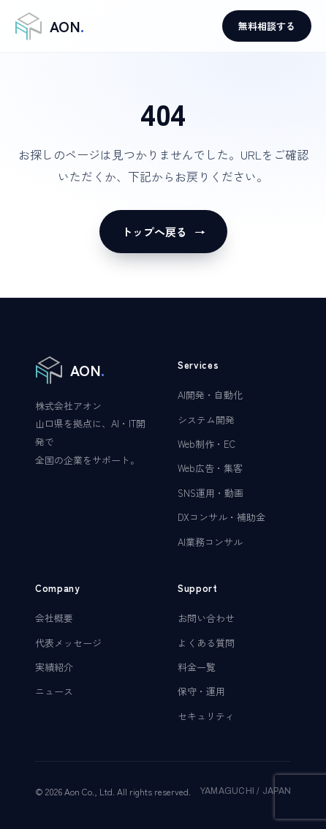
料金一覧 (197, 667)
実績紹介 (54, 667)
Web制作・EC (206, 444)
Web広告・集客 (210, 468)
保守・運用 (201, 691)
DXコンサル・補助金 (221, 517)
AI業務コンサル (210, 542)
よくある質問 (206, 643)
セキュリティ (206, 716)
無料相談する (266, 26)
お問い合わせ (206, 618)
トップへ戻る (163, 231)
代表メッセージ (68, 643)
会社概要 (54, 618)
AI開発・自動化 (210, 395)
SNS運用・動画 (210, 493)
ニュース (54, 691)
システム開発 (206, 420)
